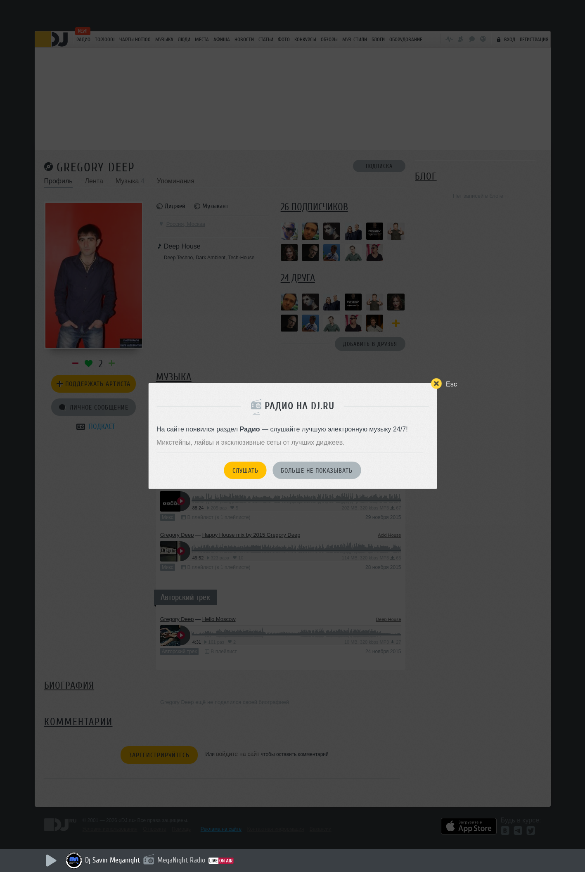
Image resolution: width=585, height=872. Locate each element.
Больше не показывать (317, 470)
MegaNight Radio (181, 860)
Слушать (245, 470)
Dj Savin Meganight (112, 860)
